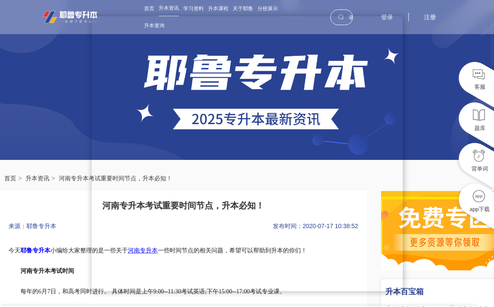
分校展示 (267, 9)
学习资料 (193, 9)
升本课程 (218, 9)
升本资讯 (169, 8)
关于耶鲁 (243, 9)
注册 (430, 17)
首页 (149, 9)
